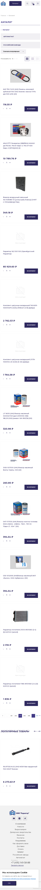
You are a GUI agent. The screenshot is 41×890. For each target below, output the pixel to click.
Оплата (20, 849)
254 (24, 715)
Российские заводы (20, 855)
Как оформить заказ (20, 844)
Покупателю (20, 841)
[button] (35, 731)
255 (29, 715)
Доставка (20, 846)
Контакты (20, 838)
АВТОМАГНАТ (8, 36)
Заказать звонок (17, 865)
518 (37, 715)
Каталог (20, 852)
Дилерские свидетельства (20, 832)
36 (16, 58)
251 (11, 715)
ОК (9, 883)
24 (14, 58)
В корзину (31, 109)
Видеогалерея (20, 829)
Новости (20, 827)
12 (12, 58)
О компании (20, 824)
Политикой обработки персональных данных (19, 878)
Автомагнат (20, 858)
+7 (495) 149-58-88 (20, 862)
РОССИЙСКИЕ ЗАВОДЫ (12, 45)
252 (16, 715)
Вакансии (20, 835)
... (7, 715)
